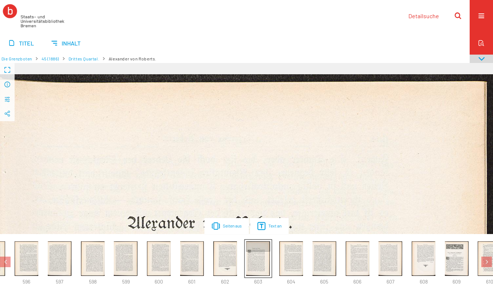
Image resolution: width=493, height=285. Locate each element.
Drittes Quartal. (84, 58)
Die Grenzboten (16, 58)
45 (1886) (50, 58)
